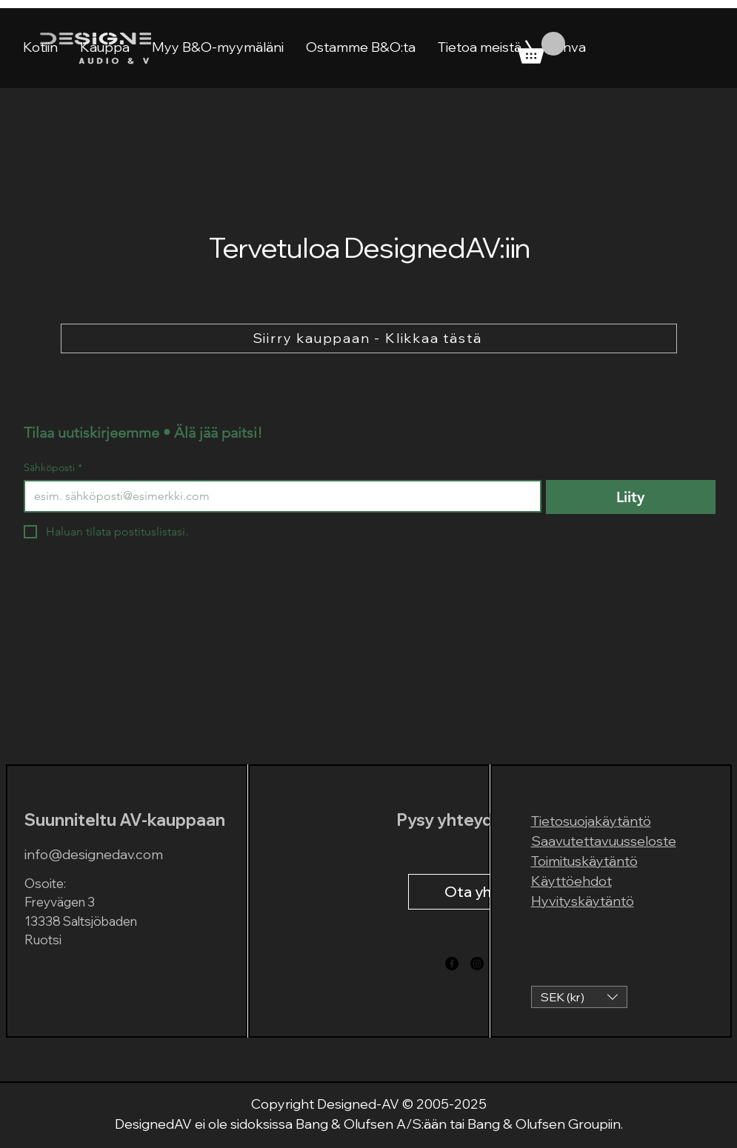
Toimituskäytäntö (584, 861)
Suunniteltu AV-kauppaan (124, 820)
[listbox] (579, 997)
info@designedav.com (93, 854)
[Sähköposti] (278, 496)
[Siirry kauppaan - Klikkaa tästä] (369, 338)
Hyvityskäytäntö (582, 901)
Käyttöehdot (571, 881)
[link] (541, 48)
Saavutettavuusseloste (603, 841)
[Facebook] (452, 963)
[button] (579, 997)
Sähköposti (53, 467)
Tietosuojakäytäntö (591, 821)
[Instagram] (477, 963)
